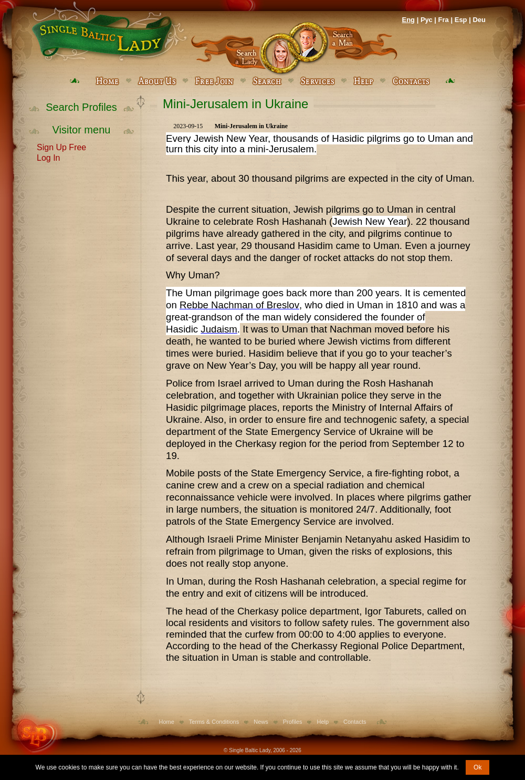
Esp (461, 20)
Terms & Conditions (214, 722)
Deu (479, 20)
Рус (427, 20)
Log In (48, 157)
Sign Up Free (61, 146)
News (261, 722)
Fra (443, 20)
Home (166, 722)
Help (323, 722)
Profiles (292, 722)
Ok (477, 767)
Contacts (354, 722)
